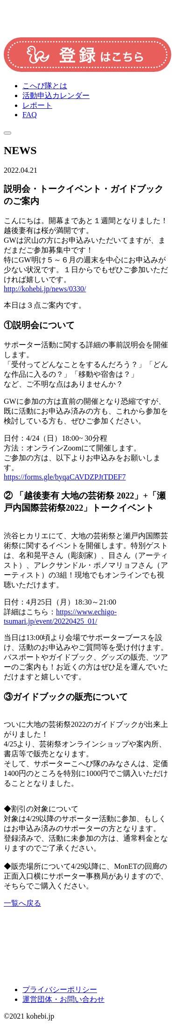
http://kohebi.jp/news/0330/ (45, 289)
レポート (37, 105)
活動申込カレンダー (56, 95)
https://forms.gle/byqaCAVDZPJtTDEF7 (65, 477)
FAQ (29, 115)
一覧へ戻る (22, 903)
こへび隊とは (44, 86)
